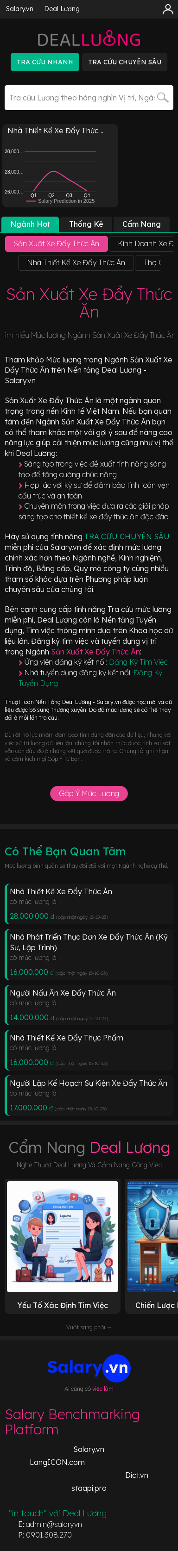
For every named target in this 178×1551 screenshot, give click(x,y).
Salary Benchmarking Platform (72, 1421)
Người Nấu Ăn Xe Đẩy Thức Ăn (63, 992)
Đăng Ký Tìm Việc (138, 661)
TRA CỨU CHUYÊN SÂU (127, 536)
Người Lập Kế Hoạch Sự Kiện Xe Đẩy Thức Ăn (88, 1083)
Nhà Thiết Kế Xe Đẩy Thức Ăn (61, 891)
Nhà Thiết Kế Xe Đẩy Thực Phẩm (66, 1037)
